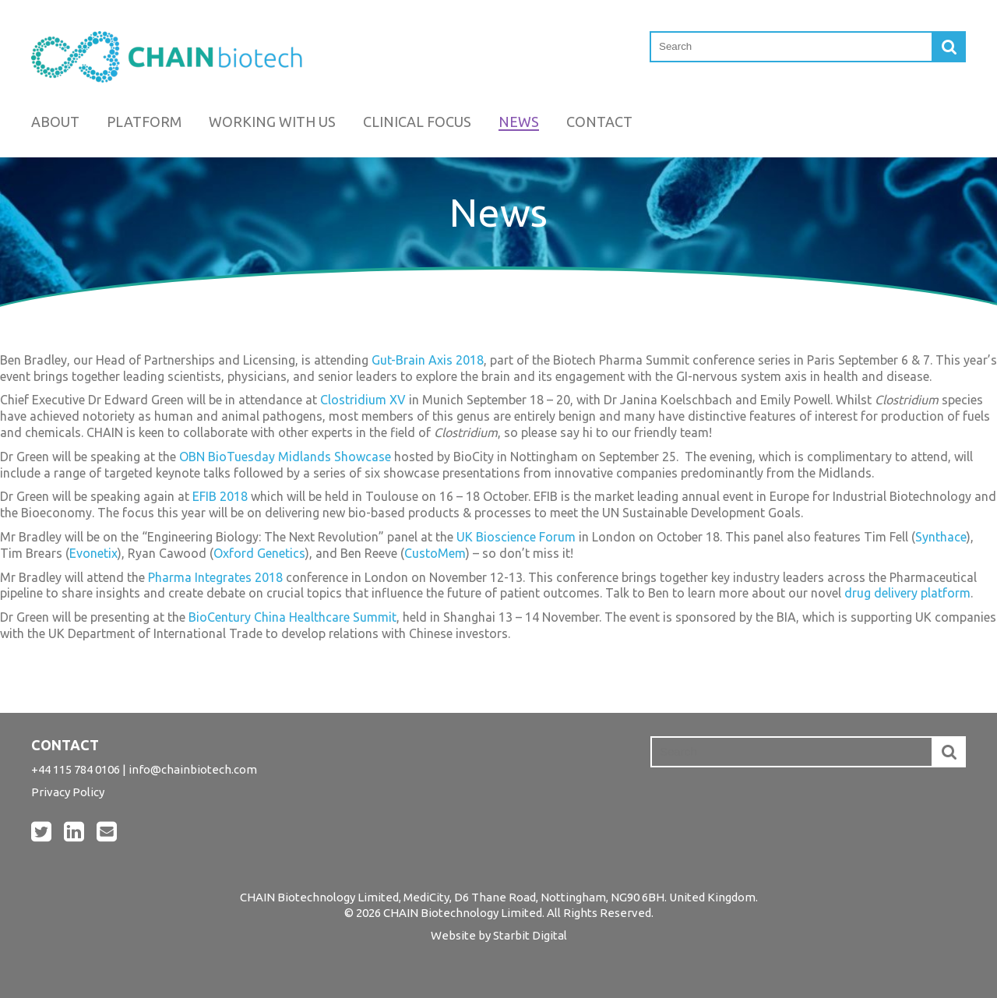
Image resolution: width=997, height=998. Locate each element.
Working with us (272, 121)
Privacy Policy (67, 792)
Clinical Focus (417, 121)
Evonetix (93, 553)
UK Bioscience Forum (516, 537)
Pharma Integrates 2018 (215, 577)
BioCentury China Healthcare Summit (292, 617)
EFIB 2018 (220, 496)
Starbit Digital (530, 935)
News (518, 121)
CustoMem (435, 553)
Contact (599, 121)
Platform (144, 121)
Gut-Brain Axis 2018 (428, 360)
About (55, 121)
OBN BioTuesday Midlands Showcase (285, 457)
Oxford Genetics (259, 553)
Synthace (941, 537)
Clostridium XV (363, 400)
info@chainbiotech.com (193, 769)
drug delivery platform (907, 593)
